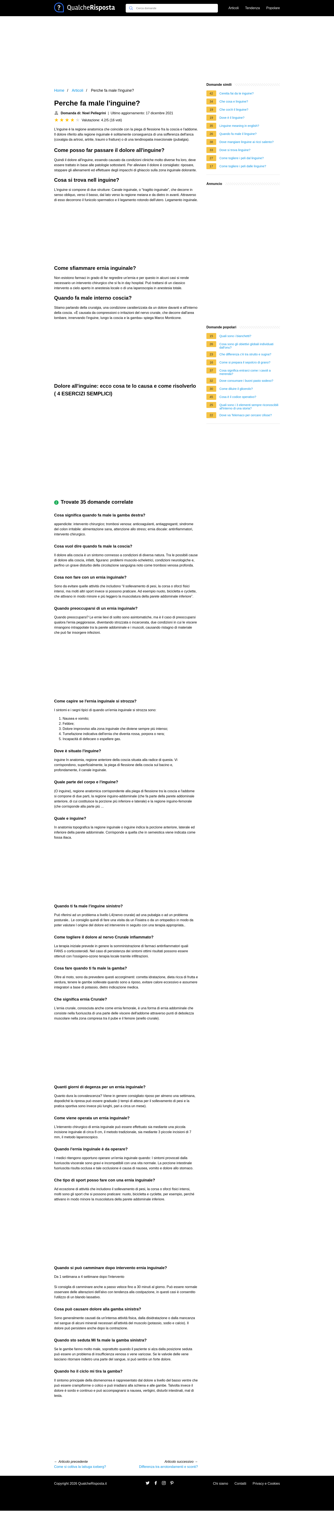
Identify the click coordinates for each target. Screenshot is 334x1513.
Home (59, 90)
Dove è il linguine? (232, 117)
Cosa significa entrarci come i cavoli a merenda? (245, 372)
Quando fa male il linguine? (237, 134)
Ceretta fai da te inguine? (236, 93)
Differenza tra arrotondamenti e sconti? (168, 1467)
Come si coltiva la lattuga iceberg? (80, 1467)
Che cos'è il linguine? (233, 109)
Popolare (273, 8)
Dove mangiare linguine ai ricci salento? (246, 142)
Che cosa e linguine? (233, 101)
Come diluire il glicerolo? (236, 388)
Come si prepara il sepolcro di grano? (244, 362)
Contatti (240, 1483)
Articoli (234, 8)
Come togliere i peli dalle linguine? (242, 166)
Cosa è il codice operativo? (237, 397)
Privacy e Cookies (266, 1483)
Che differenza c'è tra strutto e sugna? (245, 354)
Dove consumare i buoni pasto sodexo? (246, 380)
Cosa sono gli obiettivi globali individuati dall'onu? (246, 345)
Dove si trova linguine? (234, 150)
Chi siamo (220, 1483)
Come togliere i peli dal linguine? (241, 158)
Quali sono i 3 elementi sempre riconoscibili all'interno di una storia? (248, 406)
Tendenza (252, 8)
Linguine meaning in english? (239, 125)
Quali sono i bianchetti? (235, 336)
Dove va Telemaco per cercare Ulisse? (245, 415)
